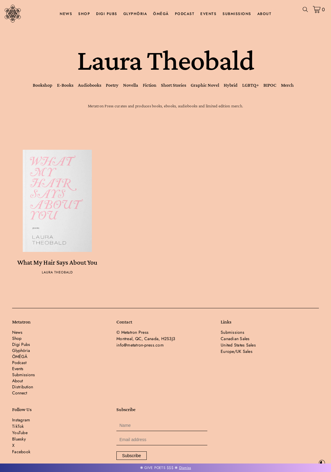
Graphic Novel (205, 85)
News (66, 14)
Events (208, 14)
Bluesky (19, 439)
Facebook (21, 452)
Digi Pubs (106, 14)
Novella (130, 85)
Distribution (22, 387)
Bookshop (42, 85)
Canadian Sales (235, 339)
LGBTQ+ (250, 85)
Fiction (149, 85)
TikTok (18, 426)
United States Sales (238, 345)
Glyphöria (135, 14)
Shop (84, 14)
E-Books (65, 85)
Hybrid (231, 85)
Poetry (112, 85)
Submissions (236, 14)
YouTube (20, 433)
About (264, 14)
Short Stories (173, 85)
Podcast (185, 14)
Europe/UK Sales (236, 351)
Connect (19, 393)
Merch (287, 85)
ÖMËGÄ (161, 14)
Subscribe (131, 455)
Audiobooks (89, 85)
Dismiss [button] (185, 467)
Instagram (21, 420)
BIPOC (269, 85)
